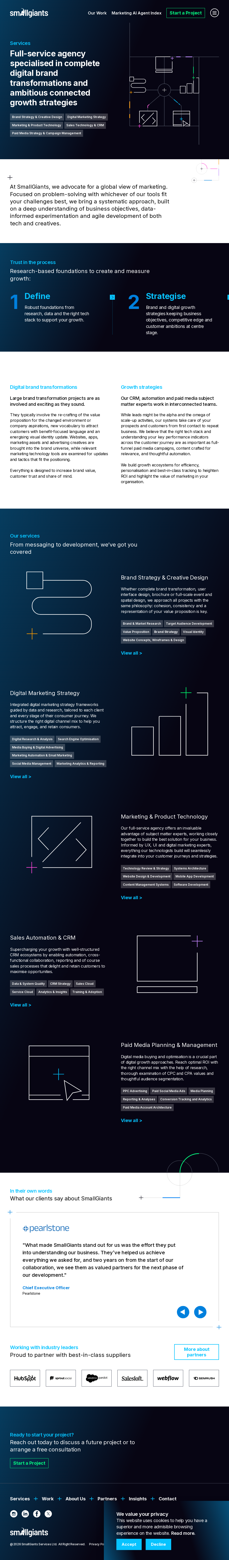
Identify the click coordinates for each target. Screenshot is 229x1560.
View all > (131, 653)
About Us (76, 1498)
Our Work (97, 12)
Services (20, 1498)
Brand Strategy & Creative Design (37, 117)
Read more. (183, 1533)
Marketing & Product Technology (36, 125)
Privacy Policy (99, 1544)
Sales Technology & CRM (85, 125)
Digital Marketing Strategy (86, 117)
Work (48, 1498)
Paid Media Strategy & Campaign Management (46, 133)
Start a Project (186, 12)
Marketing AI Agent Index (136, 12)
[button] (183, 1312)
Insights (138, 1498)
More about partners (196, 1352)
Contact (167, 1498)
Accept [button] (129, 1544)
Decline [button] (158, 1544)
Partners (107, 1498)
